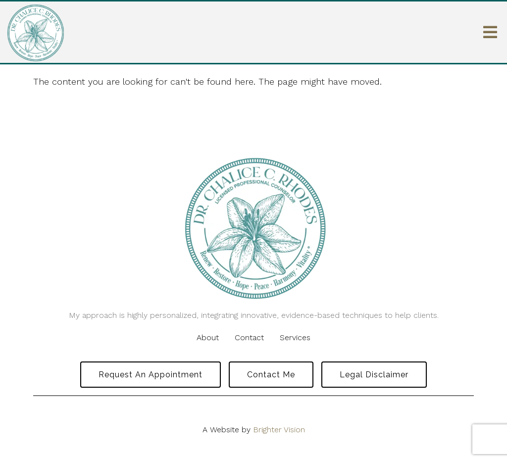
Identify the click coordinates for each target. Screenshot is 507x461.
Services (295, 337)
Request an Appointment (151, 374)
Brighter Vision (279, 429)
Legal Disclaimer (374, 374)
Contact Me (271, 374)
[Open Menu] (490, 32)
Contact (249, 337)
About (208, 337)
